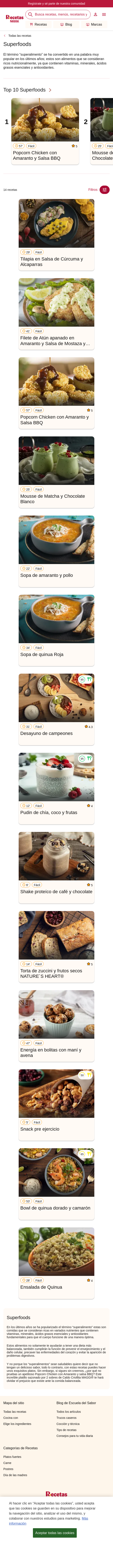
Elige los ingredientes (17, 1424)
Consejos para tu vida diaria (75, 1436)
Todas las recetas (19, 35)
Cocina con (10, 1417)
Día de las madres (15, 1475)
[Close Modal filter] (105, 190)
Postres (8, 1469)
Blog (66, 24)
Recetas (38, 24)
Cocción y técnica (68, 1424)
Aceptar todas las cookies (54, 1533)
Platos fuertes (12, 1457)
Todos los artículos (69, 1411)
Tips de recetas (67, 1430)
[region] (56, 1519)
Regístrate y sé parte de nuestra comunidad (56, 3)
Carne (7, 1463)
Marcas (94, 24)
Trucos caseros (67, 1417)
